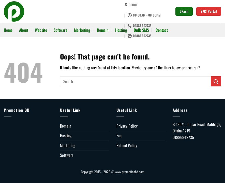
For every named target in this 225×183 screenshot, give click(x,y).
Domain (103, 30)
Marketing (82, 30)
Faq (119, 135)
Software (60, 30)
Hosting (121, 30)
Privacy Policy (127, 126)
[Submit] (216, 81)
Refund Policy (126, 145)
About (23, 30)
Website (41, 30)
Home (8, 30)
